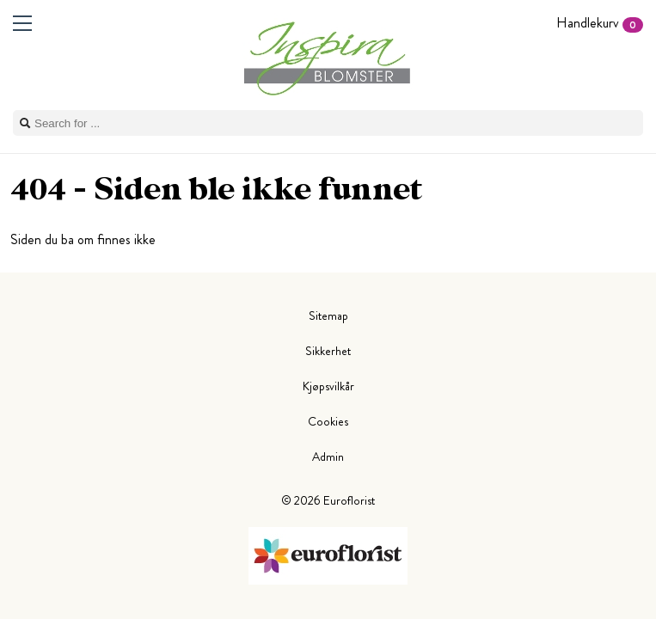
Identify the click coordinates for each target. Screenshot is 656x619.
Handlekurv (599, 23)
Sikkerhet (328, 350)
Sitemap (328, 315)
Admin (328, 456)
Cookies (328, 421)
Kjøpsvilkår (328, 386)
